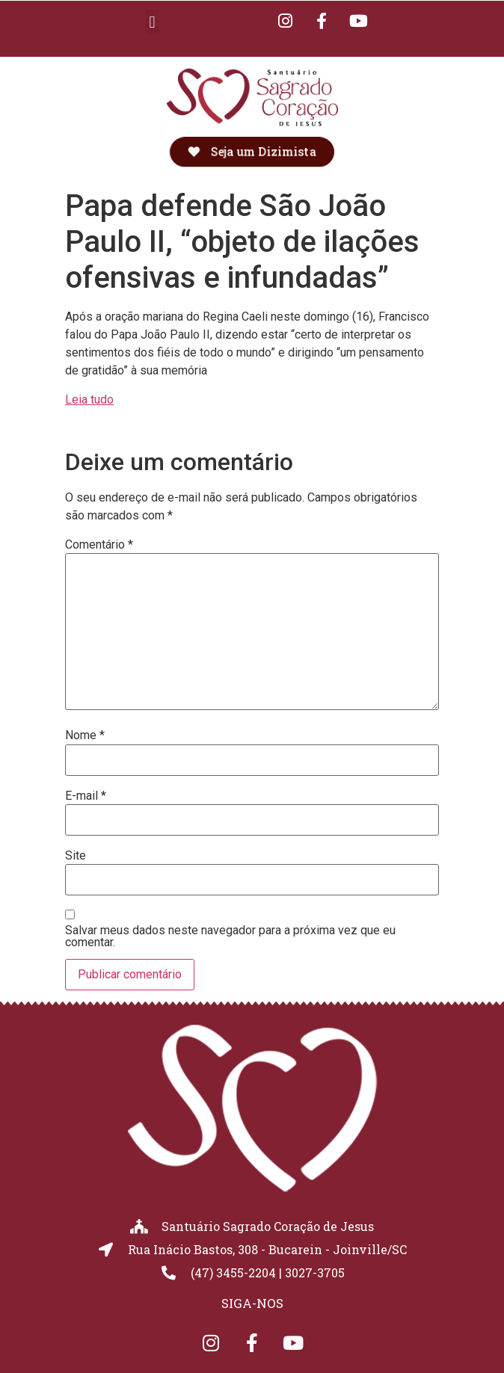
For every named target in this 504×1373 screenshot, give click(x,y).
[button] (152, 22)
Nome (85, 735)
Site (75, 856)
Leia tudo (89, 399)
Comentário (99, 545)
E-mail (85, 796)
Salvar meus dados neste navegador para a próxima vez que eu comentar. (230, 936)
